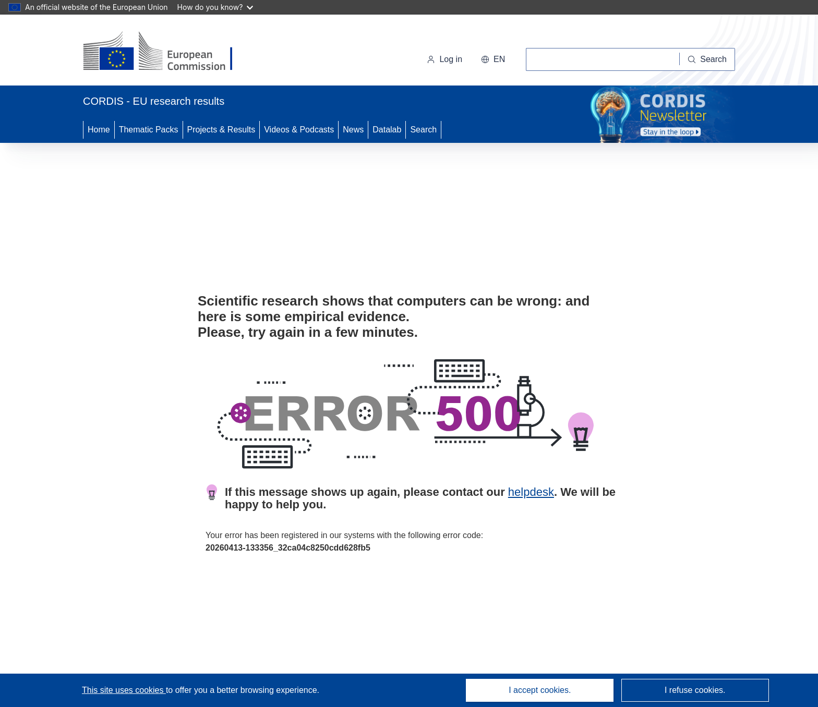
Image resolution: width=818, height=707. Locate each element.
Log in (444, 59)
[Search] (707, 59)
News (353, 129)
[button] (493, 59)
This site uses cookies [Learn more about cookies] (124, 690)
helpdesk (531, 491)
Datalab (386, 129)
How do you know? (215, 7)
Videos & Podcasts (299, 129)
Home (99, 129)
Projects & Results (221, 129)
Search (423, 129)
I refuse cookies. (695, 690)
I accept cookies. (540, 690)
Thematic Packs (148, 129)
